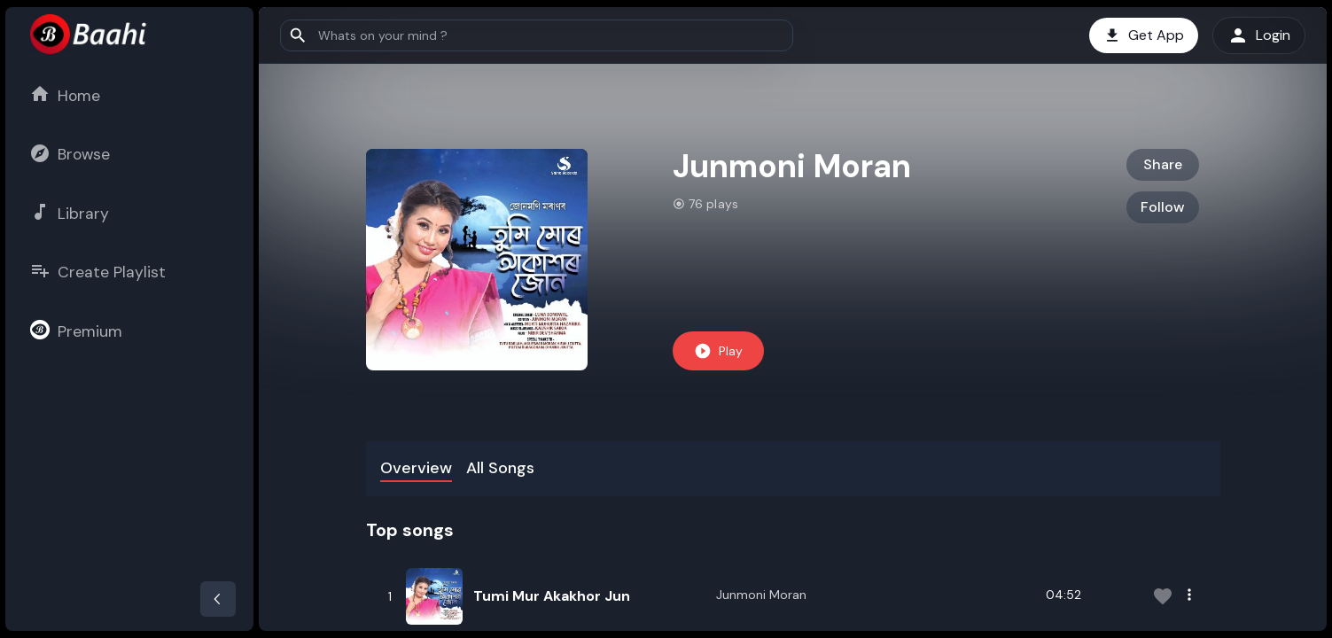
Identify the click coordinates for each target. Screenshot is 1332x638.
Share (1162, 164)
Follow (1163, 207)
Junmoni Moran (761, 595)
